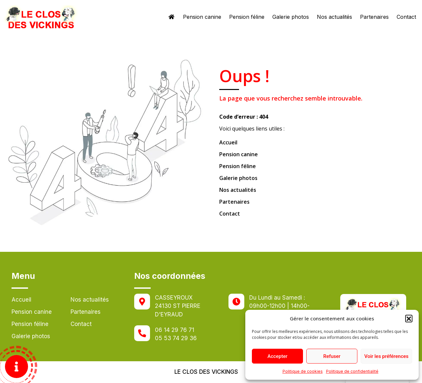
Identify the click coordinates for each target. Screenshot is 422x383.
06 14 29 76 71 (174, 330)
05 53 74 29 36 (176, 338)
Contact (406, 17)
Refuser (331, 356)
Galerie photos (290, 17)
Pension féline (246, 17)
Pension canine (202, 17)
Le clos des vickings (206, 371)
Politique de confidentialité (352, 371)
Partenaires (374, 17)
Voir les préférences (386, 356)
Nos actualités (334, 17)
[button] (409, 318)
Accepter (277, 356)
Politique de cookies (303, 371)
